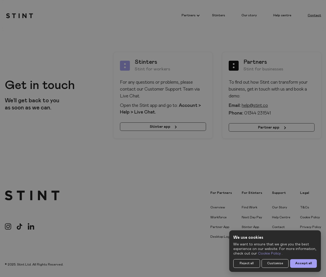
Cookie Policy (269, 253)
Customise (275, 263)
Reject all (247, 263)
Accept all (303, 263)
